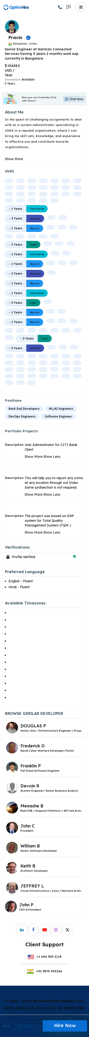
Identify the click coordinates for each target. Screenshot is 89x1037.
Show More (14, 159)
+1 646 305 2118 (45, 956)
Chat (26, 1025)
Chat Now (74, 99)
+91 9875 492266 (44, 971)
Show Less (51, 456)
